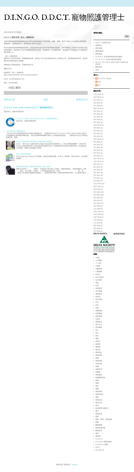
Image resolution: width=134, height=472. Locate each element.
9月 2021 (96, 164)
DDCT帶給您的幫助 (23, 154)
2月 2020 (96, 206)
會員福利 (98, 391)
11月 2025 (97, 94)
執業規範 (98, 54)
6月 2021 (96, 167)
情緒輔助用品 (100, 377)
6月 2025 (96, 100)
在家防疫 (98, 288)
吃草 (97, 285)
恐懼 (97, 358)
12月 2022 (97, 139)
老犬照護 (98, 299)
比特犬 (97, 274)
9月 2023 (96, 128)
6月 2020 (96, 195)
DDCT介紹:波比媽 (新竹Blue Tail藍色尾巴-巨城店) (34, 142)
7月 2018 (96, 231)
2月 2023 (96, 136)
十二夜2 (98, 263)
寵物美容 (98, 430)
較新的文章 (9, 99)
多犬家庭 (98, 291)
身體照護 (98, 311)
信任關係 (98, 327)
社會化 (97, 319)
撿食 (97, 405)
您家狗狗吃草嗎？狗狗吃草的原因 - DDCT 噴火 (33, 167)
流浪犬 (97, 341)
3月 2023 (96, 133)
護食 (97, 433)
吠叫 (97, 305)
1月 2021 (96, 181)
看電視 (97, 347)
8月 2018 (96, 228)
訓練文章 (98, 369)
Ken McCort (99, 450)
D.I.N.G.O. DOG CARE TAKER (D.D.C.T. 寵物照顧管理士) (29, 107)
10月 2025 (97, 97)
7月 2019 (96, 220)
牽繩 (97, 383)
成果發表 (98, 294)
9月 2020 (96, 189)
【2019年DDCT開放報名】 (16, 131)
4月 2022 (96, 153)
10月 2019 (97, 217)
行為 (97, 302)
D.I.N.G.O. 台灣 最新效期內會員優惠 (108, 57)
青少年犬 (98, 324)
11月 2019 (97, 214)
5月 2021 (96, 170)
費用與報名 (99, 51)
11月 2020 (97, 184)
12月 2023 (97, 125)
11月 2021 (97, 161)
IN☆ (99, 85)
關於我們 (98, 67)
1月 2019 (96, 223)
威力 (97, 336)
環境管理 (98, 414)
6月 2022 (96, 150)
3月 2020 (96, 203)
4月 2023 (96, 131)
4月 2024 (96, 122)
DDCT (97, 447)
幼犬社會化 (99, 277)
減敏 (97, 389)
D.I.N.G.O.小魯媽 (101, 444)
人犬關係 (98, 260)
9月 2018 (96, 225)
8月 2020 (96, 192)
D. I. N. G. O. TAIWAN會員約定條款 (108, 59)
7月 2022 (96, 147)
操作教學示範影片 (102, 408)
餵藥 (97, 422)
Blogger (74, 464)
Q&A (97, 70)
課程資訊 (98, 400)
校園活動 (98, 361)
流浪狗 (97, 344)
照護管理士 (99, 394)
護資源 (97, 436)
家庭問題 (98, 355)
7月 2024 (96, 117)
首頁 (45, 99)
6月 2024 (96, 119)
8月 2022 (96, 145)
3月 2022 (96, 156)
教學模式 (98, 45)
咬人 (97, 330)
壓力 (97, 411)
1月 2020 (96, 209)
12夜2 (97, 258)
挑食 (97, 338)
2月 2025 (96, 106)
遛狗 (97, 397)
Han (99, 82)
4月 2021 (96, 172)
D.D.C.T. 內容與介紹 (102, 43)
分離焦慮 (98, 269)
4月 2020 (96, 200)
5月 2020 (96, 198)
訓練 (97, 366)
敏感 (97, 380)
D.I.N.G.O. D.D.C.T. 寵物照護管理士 (64, 18)
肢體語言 (98, 322)
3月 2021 (96, 175)
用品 (97, 283)
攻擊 (97, 308)
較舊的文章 (82, 99)
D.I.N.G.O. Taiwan (104, 78)
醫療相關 (98, 425)
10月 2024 (97, 108)
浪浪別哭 (98, 364)
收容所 (97, 297)
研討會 (97, 350)
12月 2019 (97, 211)
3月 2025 (96, 103)
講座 (97, 416)
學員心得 (98, 403)
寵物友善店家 (100, 428)
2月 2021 (96, 178)
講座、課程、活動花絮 (103, 419)
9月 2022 (96, 142)
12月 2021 (97, 158)
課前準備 (98, 48)
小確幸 (97, 266)
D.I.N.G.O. (99, 439)
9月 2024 (96, 111)
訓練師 (97, 372)
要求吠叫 (98, 352)
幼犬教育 (98, 280)
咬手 (97, 333)
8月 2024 (96, 114)
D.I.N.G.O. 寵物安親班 (103, 442)
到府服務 (98, 313)
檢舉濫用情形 (119, 234)
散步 (97, 386)
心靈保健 (98, 271)
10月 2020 (97, 186)
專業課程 (98, 375)
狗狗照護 (98, 316)
